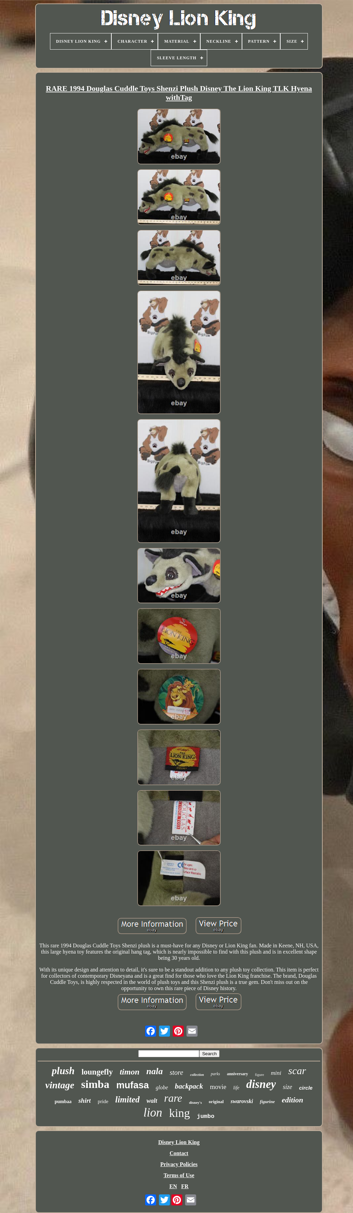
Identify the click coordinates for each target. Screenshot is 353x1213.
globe (162, 1087)
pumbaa (62, 1101)
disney (261, 1084)
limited (127, 1099)
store (176, 1072)
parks (215, 1073)
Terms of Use (178, 1175)
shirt (84, 1100)
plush (63, 1070)
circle (305, 1088)
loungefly (97, 1072)
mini (276, 1073)
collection (197, 1075)
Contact (179, 1153)
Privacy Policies (179, 1164)
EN (173, 1186)
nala (155, 1071)
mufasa (132, 1085)
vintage (59, 1085)
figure (259, 1074)
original (216, 1101)
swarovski (242, 1101)
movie (218, 1086)
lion (152, 1112)
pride (103, 1101)
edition (292, 1100)
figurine (267, 1101)
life (236, 1087)
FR (184, 1186)
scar (297, 1070)
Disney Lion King (179, 1142)
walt (152, 1100)
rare (173, 1098)
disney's (195, 1102)
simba (95, 1084)
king (179, 1113)
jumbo (205, 1116)
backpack (189, 1086)
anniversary (237, 1073)
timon (129, 1071)
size (287, 1086)
